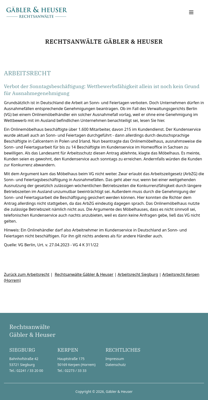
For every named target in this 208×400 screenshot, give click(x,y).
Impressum (115, 358)
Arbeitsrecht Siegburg (138, 274)
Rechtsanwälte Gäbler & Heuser (84, 274)
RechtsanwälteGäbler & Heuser (32, 331)
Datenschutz (116, 364)
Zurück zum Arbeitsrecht (26, 274)
